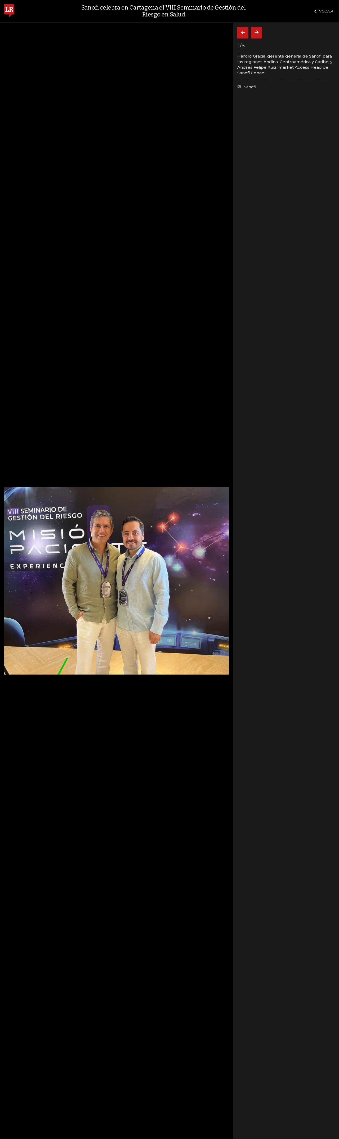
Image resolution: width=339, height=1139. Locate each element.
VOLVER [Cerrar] (323, 11)
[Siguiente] (256, 32)
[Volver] (242, 32)
